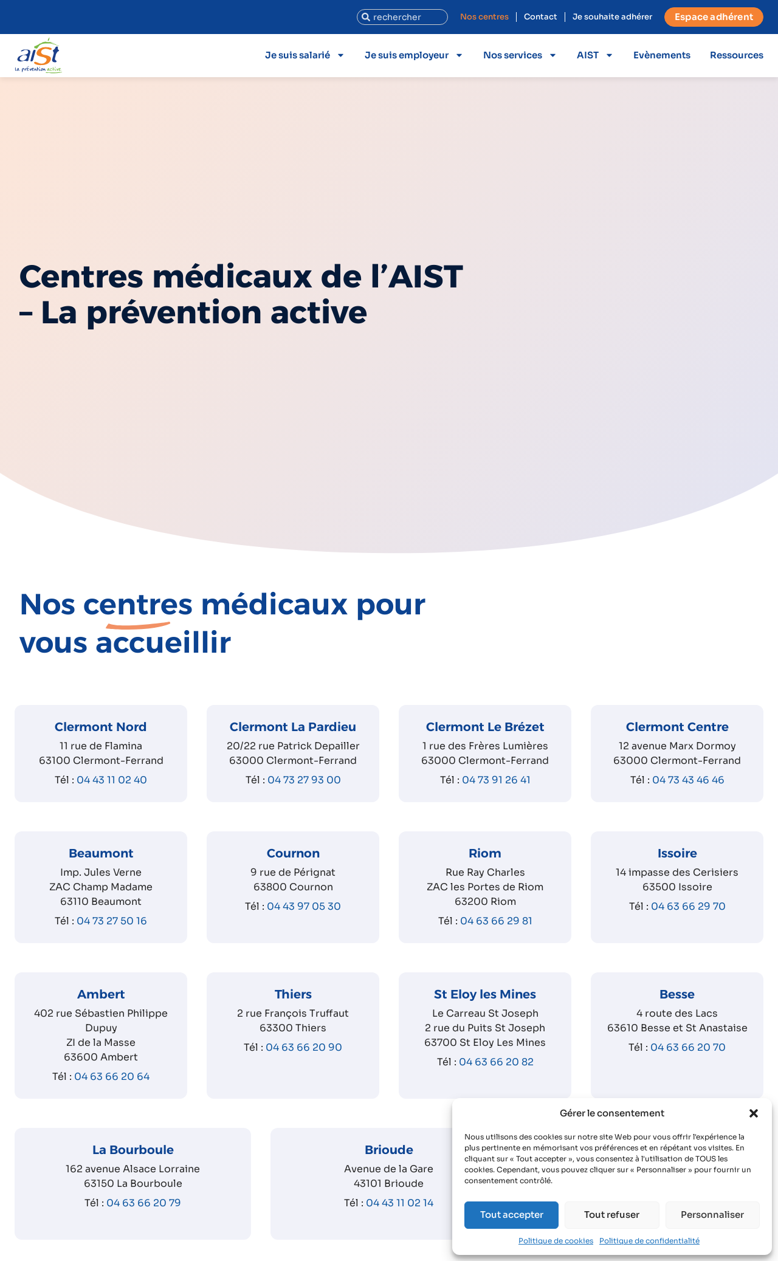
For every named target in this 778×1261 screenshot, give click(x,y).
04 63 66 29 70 (688, 906)
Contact (540, 17)
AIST (595, 55)
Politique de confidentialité (649, 1240)
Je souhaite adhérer (612, 17)
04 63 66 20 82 (496, 1062)
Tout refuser (611, 1214)
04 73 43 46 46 (688, 780)
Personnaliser (712, 1214)
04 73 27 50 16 (112, 921)
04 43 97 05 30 (304, 906)
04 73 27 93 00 (304, 780)
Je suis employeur (414, 55)
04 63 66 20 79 (143, 1203)
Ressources (736, 55)
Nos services (520, 55)
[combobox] (402, 17)
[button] (754, 1113)
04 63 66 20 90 (304, 1047)
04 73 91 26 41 (496, 780)
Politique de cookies (555, 1240)
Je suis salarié (305, 55)
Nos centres (484, 17)
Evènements (661, 55)
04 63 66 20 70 (688, 1047)
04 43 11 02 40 (112, 780)
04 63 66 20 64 (112, 1076)
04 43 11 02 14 (399, 1203)
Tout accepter (511, 1214)
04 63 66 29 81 (496, 921)
